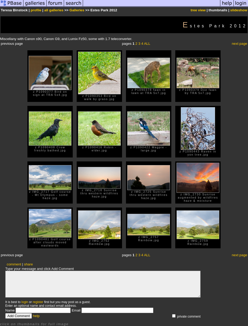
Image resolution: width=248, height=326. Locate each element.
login (24, 302)
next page (239, 44)
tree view (198, 10)
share (28, 264)
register (38, 302)
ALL (147, 44)
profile (36, 10)
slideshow (238, 10)
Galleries (77, 10)
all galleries (54, 10)
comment (14, 264)
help (36, 316)
